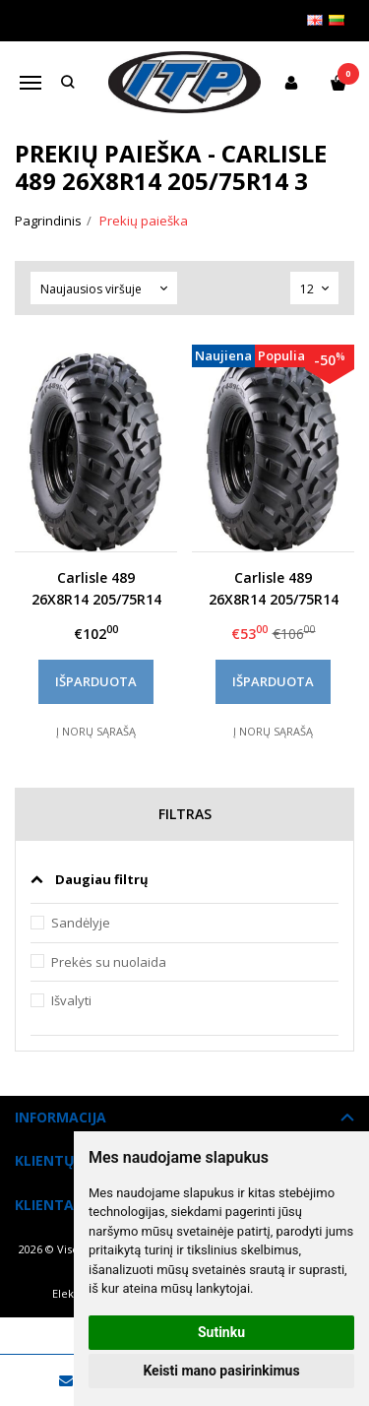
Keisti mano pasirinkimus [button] (221, 1370)
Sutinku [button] (221, 1332)
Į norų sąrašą (96, 731)
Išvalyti (71, 1000)
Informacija (60, 1117)
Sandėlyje (80, 922)
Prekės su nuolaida (108, 962)
